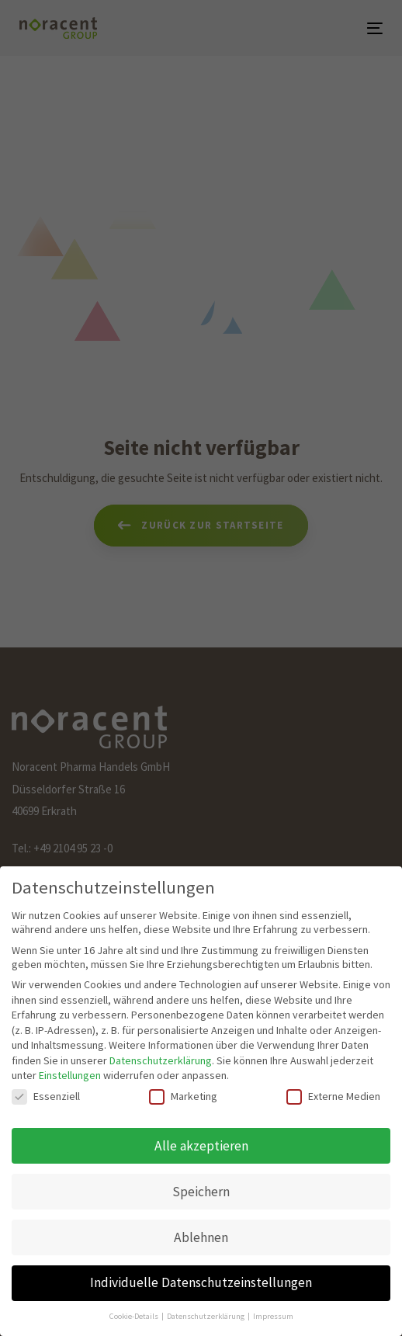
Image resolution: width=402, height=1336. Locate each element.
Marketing (183, 1096)
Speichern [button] (201, 1191)
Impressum (273, 1316)
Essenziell (46, 1096)
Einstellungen (70, 1075)
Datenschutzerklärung (160, 1060)
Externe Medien (333, 1096)
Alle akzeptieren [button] (201, 1145)
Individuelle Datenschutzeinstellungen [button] (201, 1282)
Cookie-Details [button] (134, 1316)
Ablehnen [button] (201, 1237)
